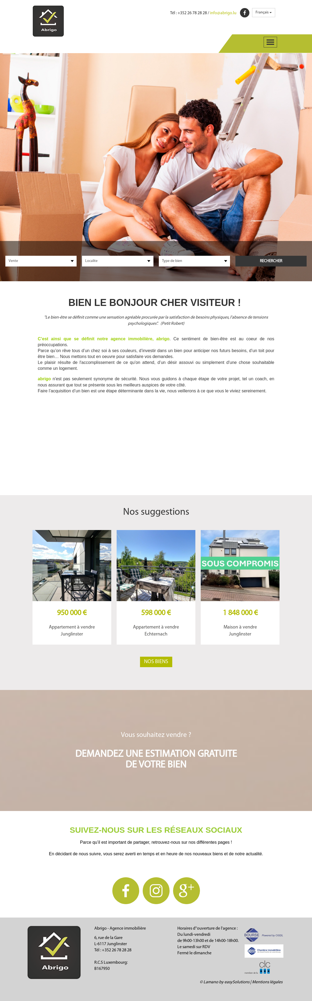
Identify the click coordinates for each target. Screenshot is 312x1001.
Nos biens (156, 661)
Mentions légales (267, 982)
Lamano (210, 982)
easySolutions (236, 982)
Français (264, 12)
